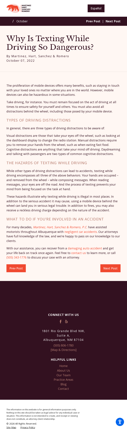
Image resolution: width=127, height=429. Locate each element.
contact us (78, 253)
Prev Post (16, 268)
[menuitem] (63, 366)
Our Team (64, 375)
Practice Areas (63, 380)
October (22, 21)
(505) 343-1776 (16, 257)
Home (63, 366)
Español (96, 8)
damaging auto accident (85, 248)
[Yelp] (66, 321)
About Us (63, 370)
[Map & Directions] (64, 350)
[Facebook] (60, 321)
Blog (64, 384)
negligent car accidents (80, 232)
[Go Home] (9, 21)
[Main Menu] (115, 8)
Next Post (110, 268)
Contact (63, 389)
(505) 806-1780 (64, 345)
